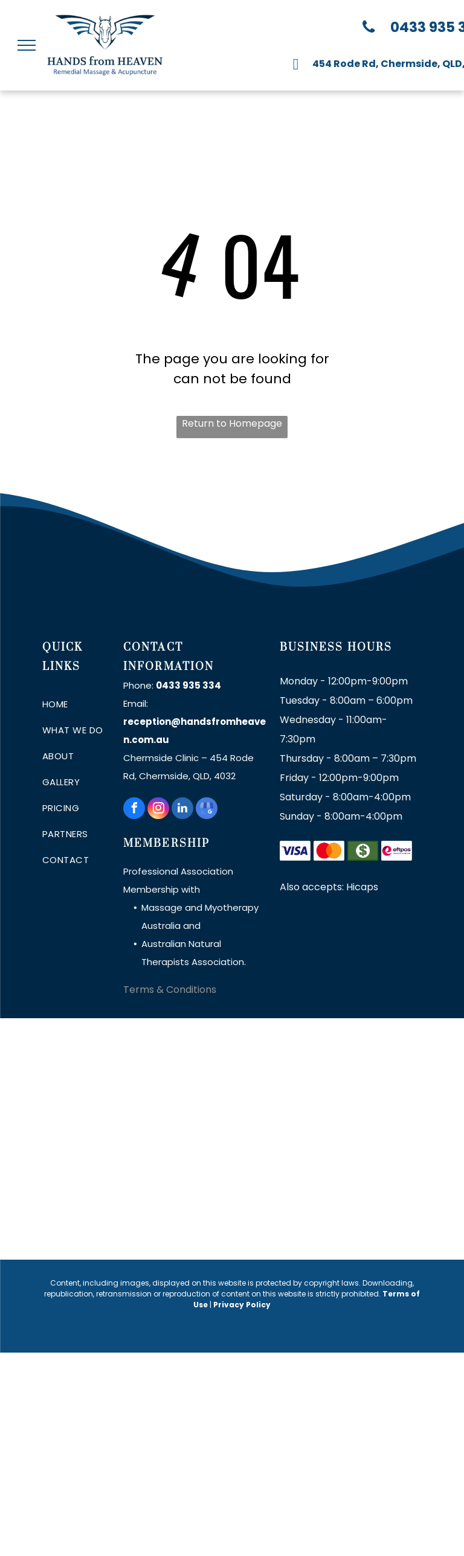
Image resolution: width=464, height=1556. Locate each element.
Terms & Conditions (169, 989)
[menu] (26, 45)
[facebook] (134, 809)
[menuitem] (85, 704)
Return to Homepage (232, 423)
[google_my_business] (207, 809)
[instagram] (158, 809)
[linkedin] (182, 809)
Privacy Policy (242, 1304)
